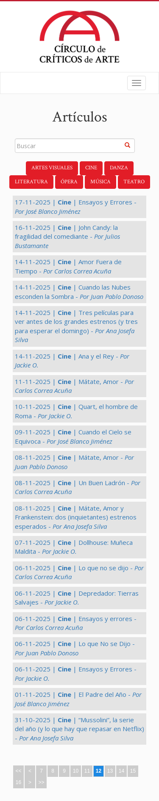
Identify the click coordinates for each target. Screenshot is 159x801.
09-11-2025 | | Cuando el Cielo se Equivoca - (73, 436)
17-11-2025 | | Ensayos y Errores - (76, 206)
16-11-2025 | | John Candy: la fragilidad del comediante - (67, 236)
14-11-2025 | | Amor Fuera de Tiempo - (68, 266)
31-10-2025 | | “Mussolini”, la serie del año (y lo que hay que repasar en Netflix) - (79, 728)
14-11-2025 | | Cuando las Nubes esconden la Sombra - (79, 291)
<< (18, 771)
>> (41, 782)
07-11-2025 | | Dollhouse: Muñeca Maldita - (74, 546)
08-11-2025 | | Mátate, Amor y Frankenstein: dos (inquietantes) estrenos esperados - (76, 517)
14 (121, 771)
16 (18, 782)
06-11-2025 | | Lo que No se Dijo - (75, 648)
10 (75, 771)
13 (110, 771)
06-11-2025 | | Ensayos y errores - (76, 623)
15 (133, 771)
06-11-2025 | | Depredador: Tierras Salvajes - (77, 597)
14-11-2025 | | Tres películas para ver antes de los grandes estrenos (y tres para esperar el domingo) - (76, 326)
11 (87, 771)
